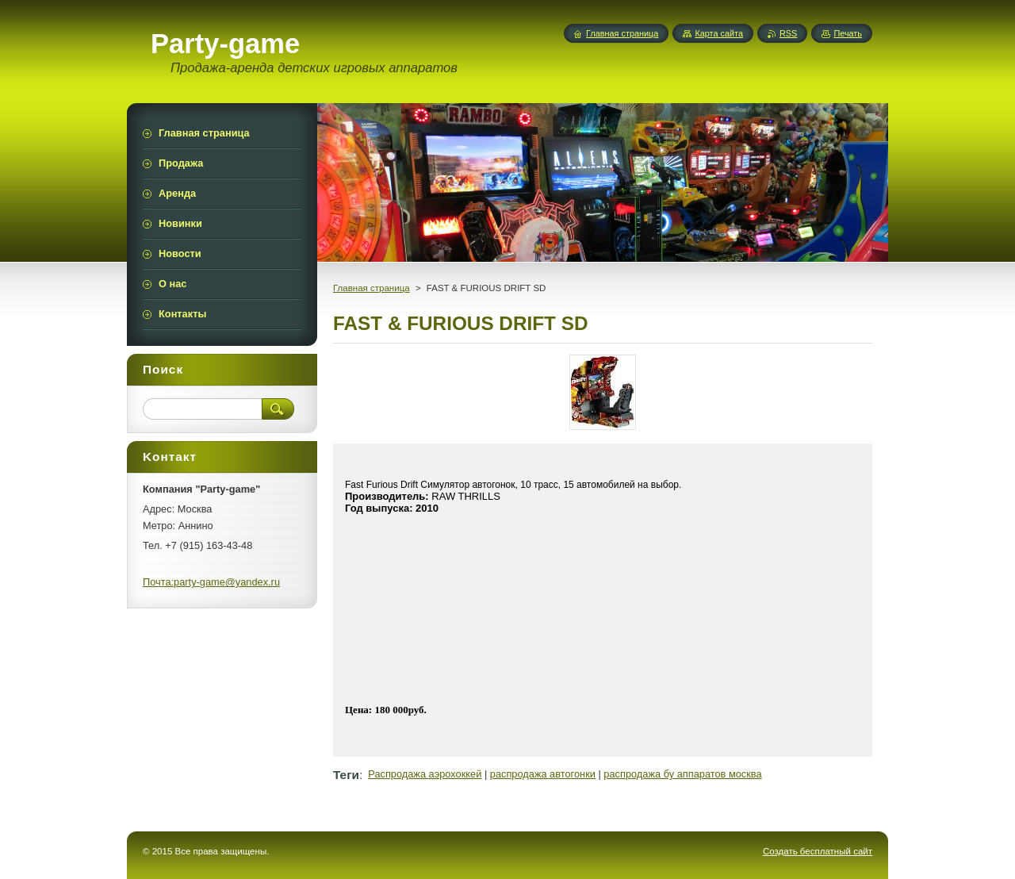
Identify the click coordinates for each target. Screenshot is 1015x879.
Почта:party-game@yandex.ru (211, 582)
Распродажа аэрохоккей (424, 774)
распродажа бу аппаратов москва (682, 774)
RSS (788, 33)
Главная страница (371, 288)
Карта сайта (719, 33)
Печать (847, 33)
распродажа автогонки (543, 774)
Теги (346, 774)
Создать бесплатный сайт (817, 851)
